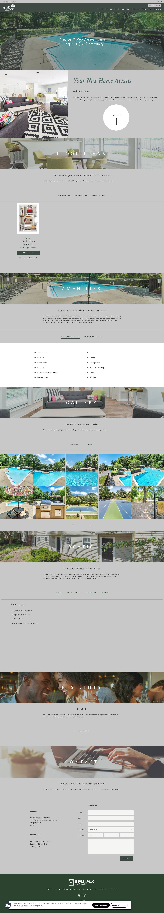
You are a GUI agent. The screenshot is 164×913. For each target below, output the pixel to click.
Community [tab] (76, 444)
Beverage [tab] (59, 592)
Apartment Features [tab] (70, 336)
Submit (126, 858)
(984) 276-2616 (10, 2)
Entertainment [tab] (74, 592)
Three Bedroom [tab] (99, 195)
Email (80, 818)
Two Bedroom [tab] (81, 195)
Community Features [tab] (93, 336)
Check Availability (28, 258)
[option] (28, 233)
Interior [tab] (89, 444)
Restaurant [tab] (91, 592)
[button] (8, 905)
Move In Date (82, 835)
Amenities (114, 9)
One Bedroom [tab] (64, 195)
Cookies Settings (119, 905)
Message (80, 841)
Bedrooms (81, 829)
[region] (69, 905)
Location (136, 9)
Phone (80, 824)
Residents (146, 9)
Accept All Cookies (101, 905)
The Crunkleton (18, 619)
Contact (157, 9)
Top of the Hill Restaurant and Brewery (26, 623)
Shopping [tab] (105, 592)
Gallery (125, 9)
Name (79, 812)
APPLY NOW (155, 5)
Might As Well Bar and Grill (22, 615)
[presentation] (99, 859)
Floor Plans (102, 9)
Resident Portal (82, 731)
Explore (116, 115)
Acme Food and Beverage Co (23, 610)
